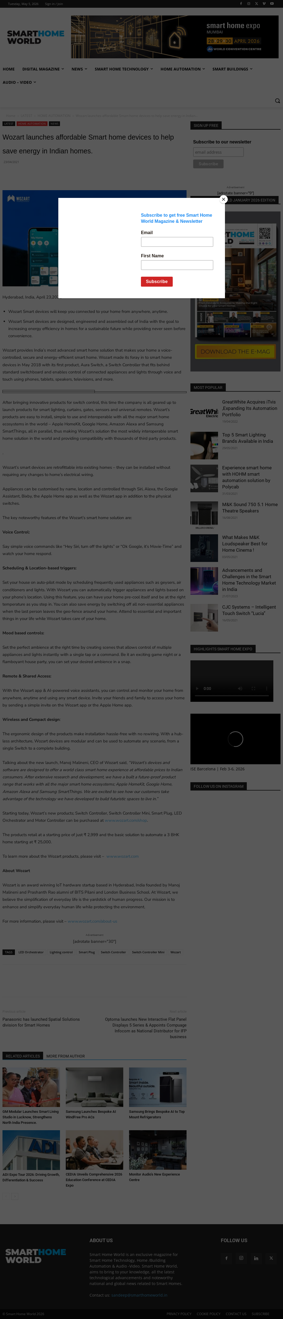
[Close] (223, 199)
